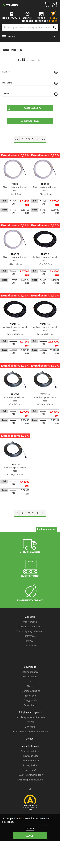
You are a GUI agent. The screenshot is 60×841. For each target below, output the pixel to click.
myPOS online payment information (30, 731)
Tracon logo (30, 695)
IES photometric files (30, 691)
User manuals (30, 676)
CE (30, 681)
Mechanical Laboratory (30, 626)
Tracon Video (30, 645)
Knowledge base (30, 756)
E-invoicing (30, 726)
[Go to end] (43, 139)
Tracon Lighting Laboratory (30, 631)
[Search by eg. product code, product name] (30, 27)
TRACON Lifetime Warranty (30, 775)
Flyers (30, 686)
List (28, 60)
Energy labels (30, 700)
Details (30, 828)
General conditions (30, 751)
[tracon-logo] (10, 5)
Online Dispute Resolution (30, 779)
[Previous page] (22, 139)
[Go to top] (17, 139)
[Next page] (37, 139)
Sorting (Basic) (30, 108)
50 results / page (36, 121)
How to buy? (30, 770)
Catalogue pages (30, 672)
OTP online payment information (30, 717)
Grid (19, 60)
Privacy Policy (30, 765)
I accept (30, 835)
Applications (30, 705)
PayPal (30, 722)
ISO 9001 (30, 640)
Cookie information (30, 760)
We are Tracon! (30, 622)
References (30, 636)
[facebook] (30, 790)
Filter (38, 60)
